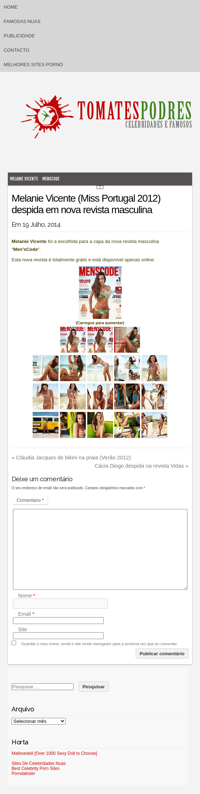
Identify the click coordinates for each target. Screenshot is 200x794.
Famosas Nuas (22, 21)
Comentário (30, 500)
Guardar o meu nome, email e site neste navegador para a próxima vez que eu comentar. (99, 644)
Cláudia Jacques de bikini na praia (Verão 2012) (71, 457)
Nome (26, 595)
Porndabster (23, 773)
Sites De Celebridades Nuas (38, 763)
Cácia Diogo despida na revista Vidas (141, 466)
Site (22, 629)
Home (11, 7)
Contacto (16, 50)
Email (26, 614)
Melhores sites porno (33, 64)
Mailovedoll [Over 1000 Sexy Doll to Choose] (54, 753)
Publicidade (19, 35)
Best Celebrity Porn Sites (35, 768)
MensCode (51, 179)
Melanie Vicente (24, 179)
